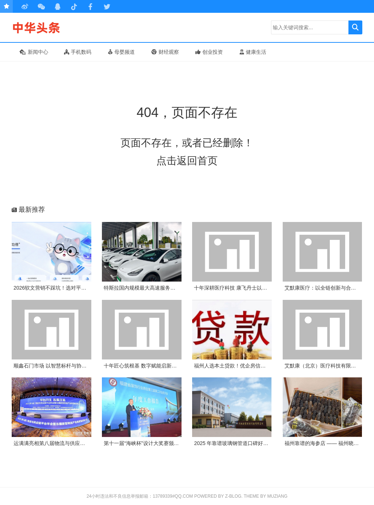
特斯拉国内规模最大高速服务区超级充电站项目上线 (162, 288)
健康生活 (253, 52)
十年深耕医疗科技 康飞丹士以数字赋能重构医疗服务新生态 (261, 288)
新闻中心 (33, 52)
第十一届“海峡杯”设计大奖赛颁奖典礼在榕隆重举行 (162, 443)
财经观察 (165, 52)
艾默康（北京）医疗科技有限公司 (323, 366)
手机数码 (77, 52)
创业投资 (209, 52)
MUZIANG (277, 496)
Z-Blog (233, 496)
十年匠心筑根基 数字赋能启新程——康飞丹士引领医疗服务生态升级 (181, 366)
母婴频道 (121, 52)
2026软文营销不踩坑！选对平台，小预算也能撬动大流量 (78, 288)
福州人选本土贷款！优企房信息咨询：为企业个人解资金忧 (260, 366)
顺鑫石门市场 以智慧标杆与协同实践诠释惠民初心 (70, 366)
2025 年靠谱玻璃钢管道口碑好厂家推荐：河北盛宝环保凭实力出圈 (269, 443)
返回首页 (197, 160)
